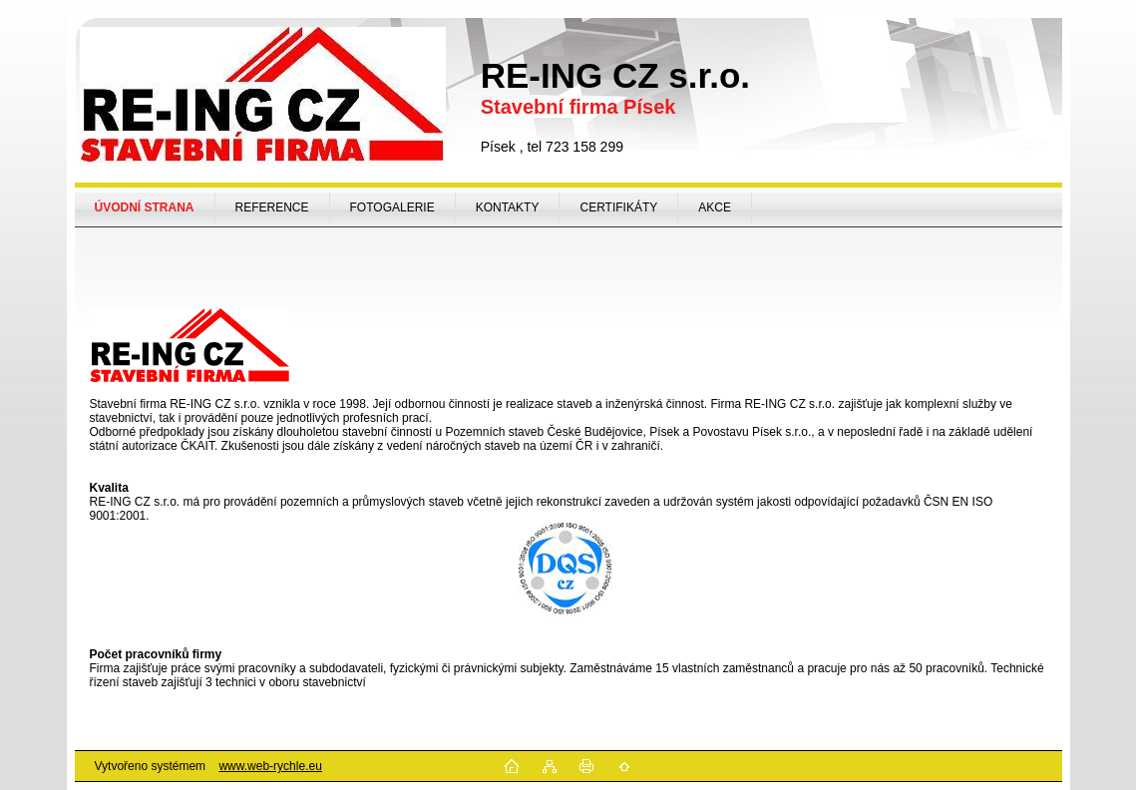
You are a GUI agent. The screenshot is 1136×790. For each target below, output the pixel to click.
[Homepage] (145, 207)
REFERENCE (272, 207)
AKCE (714, 207)
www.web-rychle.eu (269, 766)
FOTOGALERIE (392, 207)
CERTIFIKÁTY (618, 207)
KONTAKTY (508, 207)
